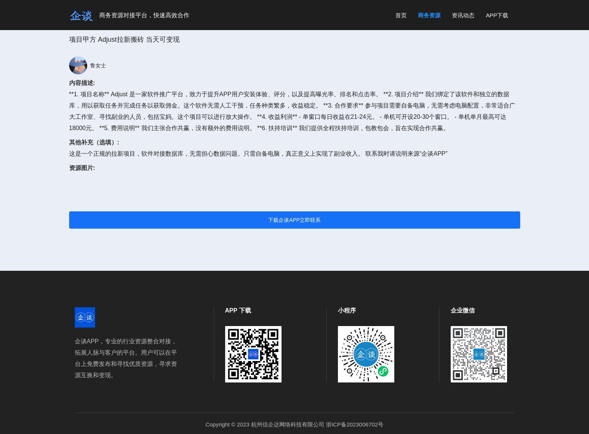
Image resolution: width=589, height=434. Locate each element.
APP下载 (497, 15)
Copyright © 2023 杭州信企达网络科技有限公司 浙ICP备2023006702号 (295, 424)
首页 (401, 15)
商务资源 (429, 15)
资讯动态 (463, 15)
